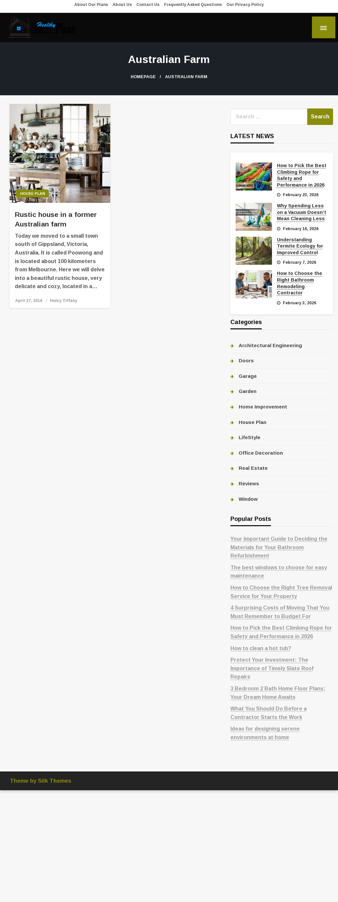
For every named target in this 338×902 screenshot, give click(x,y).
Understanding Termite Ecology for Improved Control (300, 246)
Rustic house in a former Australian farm (56, 219)
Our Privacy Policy (245, 4)
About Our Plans (91, 4)
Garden (247, 391)
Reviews (249, 483)
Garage (248, 376)
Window (248, 499)
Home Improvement (263, 406)
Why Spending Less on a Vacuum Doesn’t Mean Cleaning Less (301, 212)
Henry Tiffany (63, 300)
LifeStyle (249, 437)
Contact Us (147, 4)
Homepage (143, 77)
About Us (122, 4)
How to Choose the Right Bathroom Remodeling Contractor (299, 283)
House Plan (32, 193)
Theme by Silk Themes (40, 781)
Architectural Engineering (270, 345)
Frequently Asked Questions (193, 4)
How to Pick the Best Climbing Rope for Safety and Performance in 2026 (301, 175)
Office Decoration (261, 453)
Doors (246, 360)
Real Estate (253, 468)
